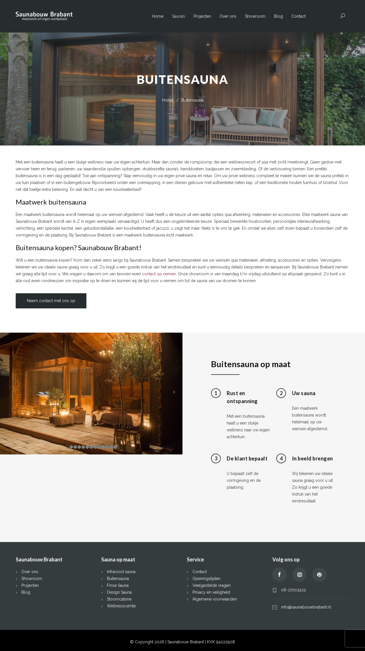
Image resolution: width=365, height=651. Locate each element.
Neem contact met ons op (51, 300)
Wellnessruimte (121, 606)
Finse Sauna (118, 585)
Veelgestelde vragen (211, 585)
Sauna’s (178, 16)
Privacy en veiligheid (211, 592)
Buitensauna (118, 578)
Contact (298, 16)
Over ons (228, 16)
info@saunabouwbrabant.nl (306, 607)
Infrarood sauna (121, 571)
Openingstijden (206, 578)
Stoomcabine (119, 599)
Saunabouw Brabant (186, 642)
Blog (278, 16)
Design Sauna (119, 592)
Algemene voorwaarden (214, 599)
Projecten (202, 16)
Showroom (255, 16)
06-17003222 (293, 590)
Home (157, 16)
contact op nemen (159, 274)
